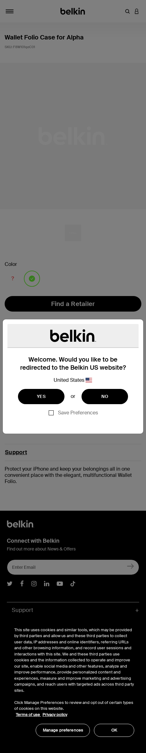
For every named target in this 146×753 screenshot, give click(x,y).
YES (41, 396)
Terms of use (28, 714)
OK (114, 730)
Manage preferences (63, 730)
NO (104, 396)
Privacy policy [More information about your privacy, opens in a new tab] (54, 714)
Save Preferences (78, 412)
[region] (74, 678)
